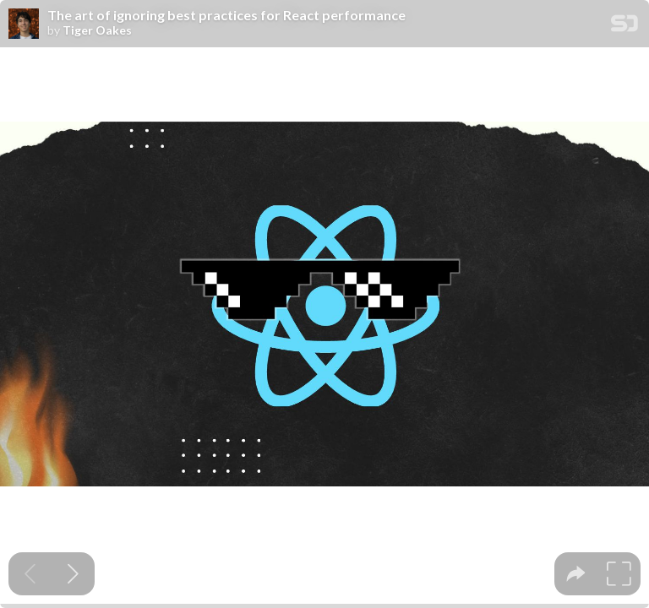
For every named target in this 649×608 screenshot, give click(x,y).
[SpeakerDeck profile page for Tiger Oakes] (23, 24)
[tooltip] (576, 574)
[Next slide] (73, 574)
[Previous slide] (30, 574)
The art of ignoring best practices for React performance (226, 15)
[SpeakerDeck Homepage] (624, 27)
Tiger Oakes (97, 30)
